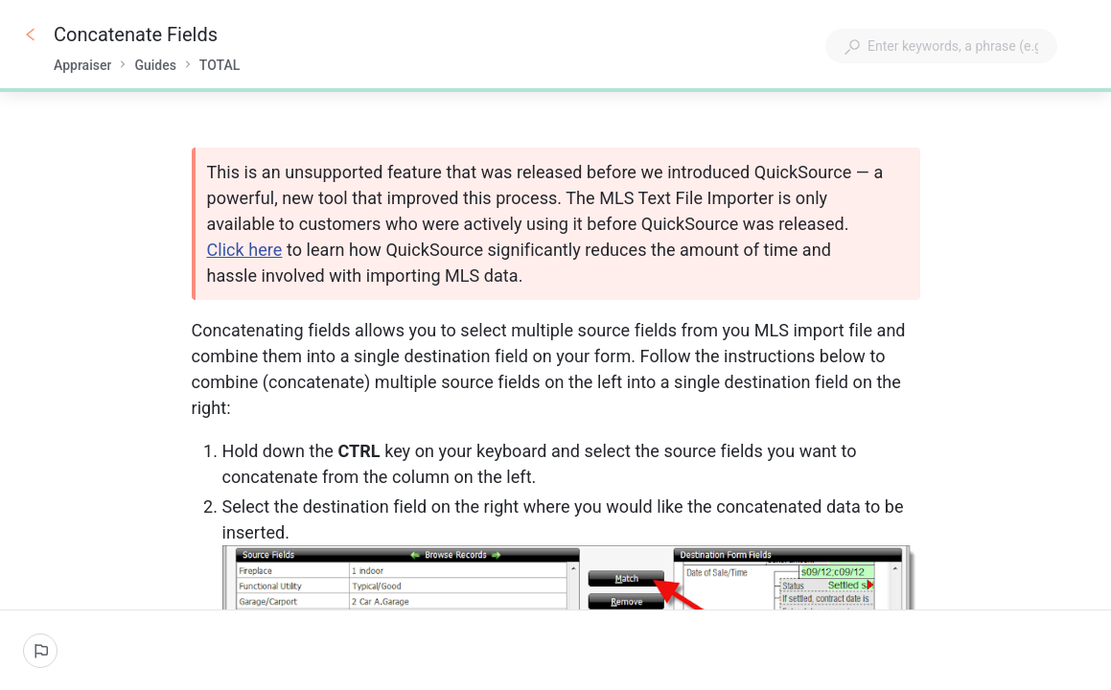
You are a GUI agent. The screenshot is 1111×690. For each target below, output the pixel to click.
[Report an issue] (40, 650)
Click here (245, 250)
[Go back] (30, 34)
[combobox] (941, 46)
